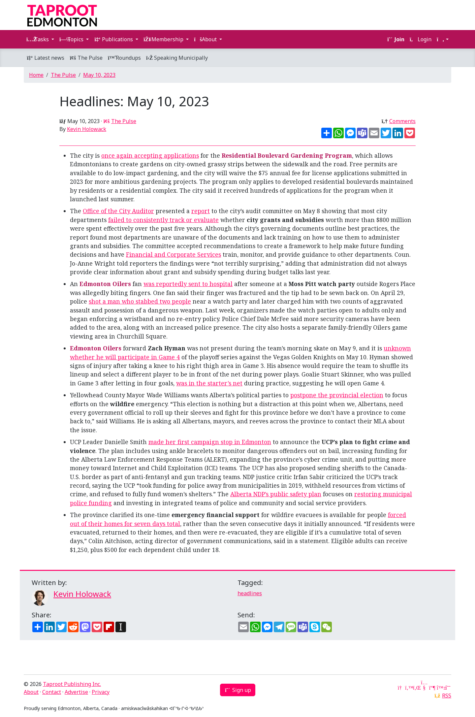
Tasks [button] (38, 39)
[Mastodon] (432, 687)
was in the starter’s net (209, 383)
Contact (51, 692)
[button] (442, 39)
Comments (402, 121)
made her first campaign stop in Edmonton (209, 442)
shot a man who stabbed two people (140, 301)
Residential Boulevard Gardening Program (287, 155)
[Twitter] (408, 687)
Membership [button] (164, 39)
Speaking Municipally (177, 57)
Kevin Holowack (86, 129)
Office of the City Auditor (118, 211)
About (31, 692)
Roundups (124, 57)
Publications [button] (114, 39)
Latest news (45, 57)
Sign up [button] (237, 690)
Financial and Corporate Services (173, 254)
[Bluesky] (440, 687)
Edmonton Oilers (105, 284)
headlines (250, 593)
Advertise (76, 692)
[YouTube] (424, 687)
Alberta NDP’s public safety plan (275, 494)
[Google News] (400, 687)
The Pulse (86, 57)
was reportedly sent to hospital (188, 284)
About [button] (206, 39)
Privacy (101, 692)
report (200, 211)
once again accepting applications (150, 155)
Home (36, 75)
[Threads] (448, 687)
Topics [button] (72, 39)
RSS (446, 695)
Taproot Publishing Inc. (72, 684)
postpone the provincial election (336, 395)
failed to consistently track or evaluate (163, 220)
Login (420, 39)
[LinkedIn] (416, 687)
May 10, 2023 (99, 75)
